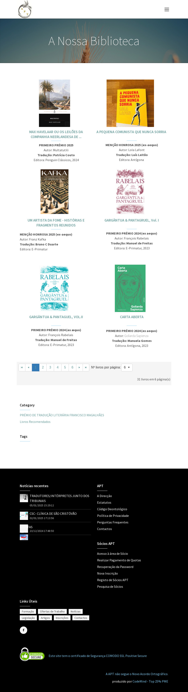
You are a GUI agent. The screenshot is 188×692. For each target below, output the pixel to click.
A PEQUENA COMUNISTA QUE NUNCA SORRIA (131, 131)
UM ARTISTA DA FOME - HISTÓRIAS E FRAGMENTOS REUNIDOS (56, 223)
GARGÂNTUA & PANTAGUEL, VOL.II (56, 316)
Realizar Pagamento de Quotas (119, 560)
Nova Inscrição (107, 573)
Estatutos (104, 502)
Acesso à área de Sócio (112, 553)
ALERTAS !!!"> (26, 532)
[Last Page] (86, 367)
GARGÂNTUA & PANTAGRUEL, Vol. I (132, 220)
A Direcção (104, 496)
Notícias (76, 611)
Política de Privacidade (113, 516)
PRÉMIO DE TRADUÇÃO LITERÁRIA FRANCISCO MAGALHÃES (62, 415)
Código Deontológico (112, 509)
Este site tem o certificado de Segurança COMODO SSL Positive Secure (98, 656)
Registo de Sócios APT (112, 580)
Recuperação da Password (115, 567)
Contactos (104, 529)
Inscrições (62, 618)
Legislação (28, 618)
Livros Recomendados (35, 422)
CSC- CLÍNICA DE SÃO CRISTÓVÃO (53, 513)
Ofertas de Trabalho (52, 611)
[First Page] (22, 367)
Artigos (45, 618)
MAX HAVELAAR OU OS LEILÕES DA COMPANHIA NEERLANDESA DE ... (56, 134)
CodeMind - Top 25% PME (150, 681)
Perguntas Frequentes (112, 522)
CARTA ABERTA (131, 316)
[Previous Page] (28, 367)
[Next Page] (79, 367)
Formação (28, 611)
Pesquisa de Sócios (110, 586)
